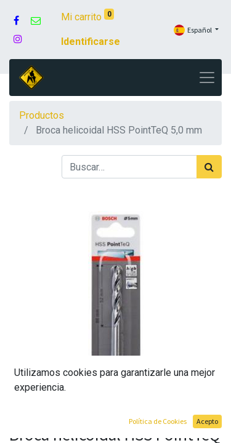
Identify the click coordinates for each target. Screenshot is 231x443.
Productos (41, 115)
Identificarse (90, 41)
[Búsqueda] (209, 166)
